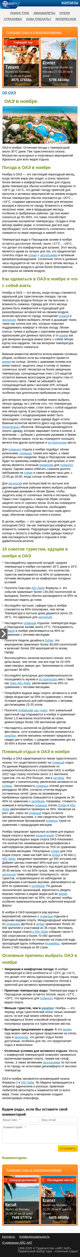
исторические (57, 442)
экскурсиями (48, 255)
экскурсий (15, 483)
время (63, 335)
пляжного (14, 449)
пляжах (7, 786)
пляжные (25, 453)
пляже (32, 255)
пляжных (42, 786)
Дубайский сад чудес (32, 710)
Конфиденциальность (34, 1236)
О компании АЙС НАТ (17, 1242)
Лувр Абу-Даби (20, 683)
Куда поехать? (38, 19)
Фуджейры (52, 943)
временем (46, 465)
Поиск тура (19, 13)
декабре (10, 735)
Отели (65, 13)
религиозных (11, 427)
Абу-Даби (38, 588)
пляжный (58, 762)
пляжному (13, 924)
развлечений (45, 835)
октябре (58, 778)
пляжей (64, 316)
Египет (49, 1200)
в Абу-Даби (40, 931)
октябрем (38, 801)
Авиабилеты (44, 13)
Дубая (62, 805)
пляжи (55, 851)
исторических (48, 679)
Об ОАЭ (9, 93)
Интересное (65, 19)
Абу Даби (27, 1082)
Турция (12, 67)
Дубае (49, 640)
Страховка (13, 19)
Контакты (70, 2)
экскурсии (9, 319)
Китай (10, 1204)
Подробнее (23, 1221)
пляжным (29, 623)
